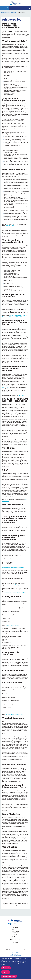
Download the (13, 567)
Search (3, 8)
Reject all (5, 972)
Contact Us (16, 933)
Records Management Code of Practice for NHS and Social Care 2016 (14, 316)
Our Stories (15, 942)
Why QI (15, 934)
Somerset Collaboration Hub (8, 12)
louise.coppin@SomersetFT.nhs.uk (14, 714)
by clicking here (10, 225)
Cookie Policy (15, 954)
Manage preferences (9, 976)
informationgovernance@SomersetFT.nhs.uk (15, 593)
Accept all (6, 968)
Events (15, 944)
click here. (21, 395)
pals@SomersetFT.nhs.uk (12, 625)
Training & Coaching (15, 939)
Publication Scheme (15, 955)
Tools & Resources (15, 941)
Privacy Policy (15, 952)
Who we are (15, 930)
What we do (15, 931)
